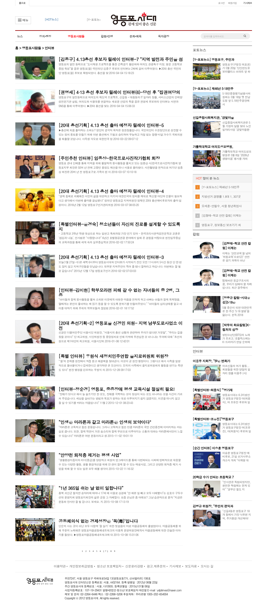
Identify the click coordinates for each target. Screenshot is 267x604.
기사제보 (247, 3)
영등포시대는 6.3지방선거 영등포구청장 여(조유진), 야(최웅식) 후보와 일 (236, 427)
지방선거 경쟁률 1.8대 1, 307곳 (221, 196)
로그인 (221, 3)
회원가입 (232, 3)
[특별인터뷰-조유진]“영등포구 (213, 419)
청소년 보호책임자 (109, 566)
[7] (106, 551)
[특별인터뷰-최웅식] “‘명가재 (213, 390)
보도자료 (191, 566)
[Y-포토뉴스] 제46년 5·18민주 (213, 88)
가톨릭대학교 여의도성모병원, (213, 146)
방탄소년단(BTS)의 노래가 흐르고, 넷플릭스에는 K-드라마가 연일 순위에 (236, 338)
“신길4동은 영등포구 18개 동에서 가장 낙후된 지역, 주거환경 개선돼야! (236, 514)
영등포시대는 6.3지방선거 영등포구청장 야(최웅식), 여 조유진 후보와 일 (236, 398)
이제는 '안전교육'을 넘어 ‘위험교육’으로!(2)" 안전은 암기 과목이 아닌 (236, 256)
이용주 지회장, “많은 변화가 (211, 361)
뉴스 (20, 36)
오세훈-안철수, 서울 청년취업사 (222, 206)
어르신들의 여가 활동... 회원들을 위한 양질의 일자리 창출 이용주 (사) (236, 369)
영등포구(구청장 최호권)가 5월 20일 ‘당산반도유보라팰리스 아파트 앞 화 (236, 67)
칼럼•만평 (107, 36)
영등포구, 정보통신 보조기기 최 (221, 225)
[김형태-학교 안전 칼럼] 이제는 (221, 215)
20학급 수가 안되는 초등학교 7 (213, 477)
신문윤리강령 (134, 566)
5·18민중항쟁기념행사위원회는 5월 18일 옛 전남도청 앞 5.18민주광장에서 (236, 98)
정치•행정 (45, 36)
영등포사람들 (76, 36)
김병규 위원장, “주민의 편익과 (213, 506)
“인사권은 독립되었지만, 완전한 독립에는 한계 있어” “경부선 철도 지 (236, 485)
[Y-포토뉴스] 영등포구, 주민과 (213, 59)
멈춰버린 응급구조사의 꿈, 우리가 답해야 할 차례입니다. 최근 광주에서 (237, 284)
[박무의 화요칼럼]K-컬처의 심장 (236, 327)
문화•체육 (135, 36)
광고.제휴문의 (156, 566)
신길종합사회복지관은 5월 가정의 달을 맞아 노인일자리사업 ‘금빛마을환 (236, 126)
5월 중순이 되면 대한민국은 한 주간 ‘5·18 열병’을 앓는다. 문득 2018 (237, 311)
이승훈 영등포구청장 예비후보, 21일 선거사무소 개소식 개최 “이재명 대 (236, 456)
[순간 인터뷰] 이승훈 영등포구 (213, 448)
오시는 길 (207, 566)
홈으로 (22, 3)
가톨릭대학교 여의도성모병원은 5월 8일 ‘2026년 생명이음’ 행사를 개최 (236, 155)
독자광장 (163, 36)
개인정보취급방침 (81, 566)
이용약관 (60, 566)
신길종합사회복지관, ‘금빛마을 (213, 117)
